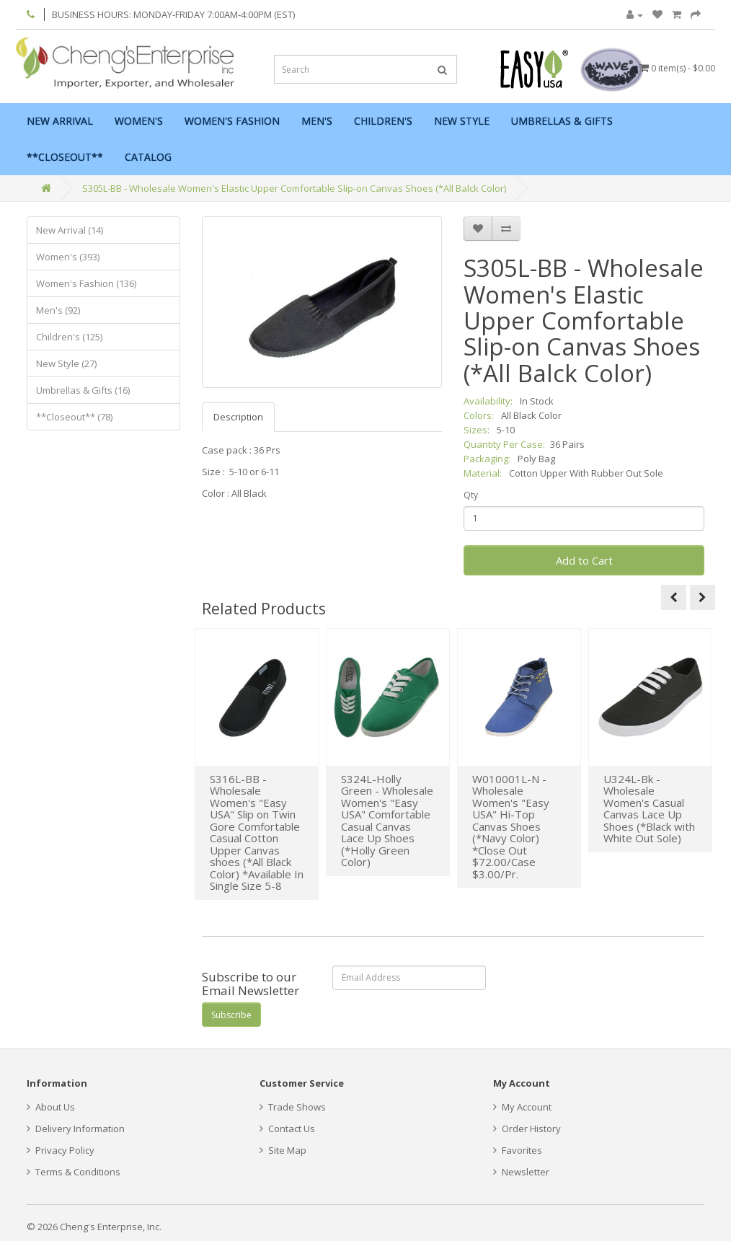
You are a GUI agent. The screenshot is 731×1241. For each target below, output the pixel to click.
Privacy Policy (60, 1150)
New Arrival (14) (69, 230)
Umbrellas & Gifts (562, 121)
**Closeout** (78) (74, 416)
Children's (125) (69, 336)
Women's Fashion (232, 121)
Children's (383, 121)
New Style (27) (66, 363)
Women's (139, 121)
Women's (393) (67, 256)
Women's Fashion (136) (86, 283)
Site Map (283, 1150)
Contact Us (287, 1128)
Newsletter (521, 1171)
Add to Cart (584, 560)
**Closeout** (65, 157)
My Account (522, 1106)
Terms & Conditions (73, 1171)
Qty (471, 495)
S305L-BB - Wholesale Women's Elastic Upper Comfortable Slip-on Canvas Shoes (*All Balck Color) (294, 188)
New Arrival (60, 121)
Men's (316, 121)
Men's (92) (58, 310)
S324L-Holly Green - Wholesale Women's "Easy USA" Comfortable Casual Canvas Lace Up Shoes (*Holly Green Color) (387, 821)
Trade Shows (293, 1106)
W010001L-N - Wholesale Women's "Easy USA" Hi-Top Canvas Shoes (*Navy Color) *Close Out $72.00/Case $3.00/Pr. (510, 826)
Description (238, 416)
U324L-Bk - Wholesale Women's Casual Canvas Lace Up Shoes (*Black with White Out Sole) (649, 809)
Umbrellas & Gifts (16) (83, 390)
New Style (461, 121)
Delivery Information (76, 1128)
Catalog (148, 157)
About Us (51, 1106)
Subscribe (231, 1015)
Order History (527, 1128)
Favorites (517, 1150)
